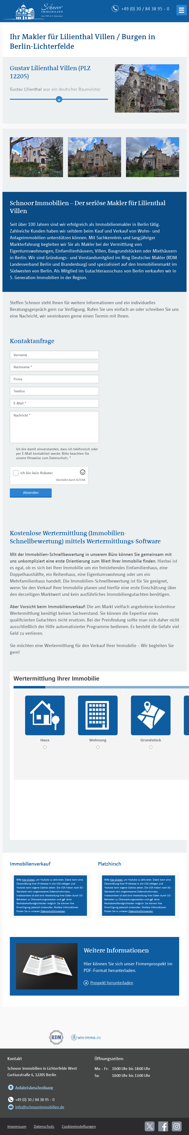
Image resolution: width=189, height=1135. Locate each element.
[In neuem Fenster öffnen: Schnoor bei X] (150, 1126)
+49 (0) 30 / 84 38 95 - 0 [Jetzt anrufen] (145, 8)
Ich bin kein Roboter (36, 472)
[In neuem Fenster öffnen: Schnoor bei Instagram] (177, 1126)
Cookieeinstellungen (79, 1126)
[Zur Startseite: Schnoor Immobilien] (33, 11)
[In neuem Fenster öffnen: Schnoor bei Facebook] (163, 1126)
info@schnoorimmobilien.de (35, 1106)
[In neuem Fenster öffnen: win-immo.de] (86, 1037)
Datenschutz (44, 1126)
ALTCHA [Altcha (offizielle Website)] (80, 480)
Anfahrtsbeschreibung (30, 1087)
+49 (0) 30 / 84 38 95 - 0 (30, 1099)
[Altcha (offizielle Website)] (82, 473)
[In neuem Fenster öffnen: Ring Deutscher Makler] (56, 1037)
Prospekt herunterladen (111, 982)
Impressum (16, 1126)
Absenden (30, 493)
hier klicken (28, 879)
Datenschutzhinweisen (53, 911)
